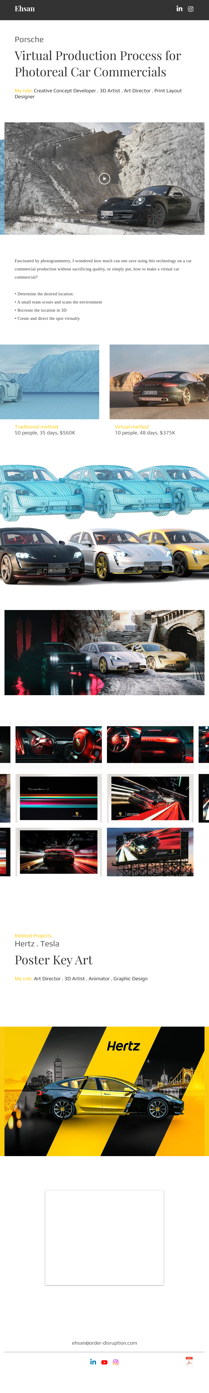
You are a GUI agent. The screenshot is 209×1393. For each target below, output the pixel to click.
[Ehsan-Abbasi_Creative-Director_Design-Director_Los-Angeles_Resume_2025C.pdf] (189, 1362)
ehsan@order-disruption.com (104, 1343)
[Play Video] (104, 178)
